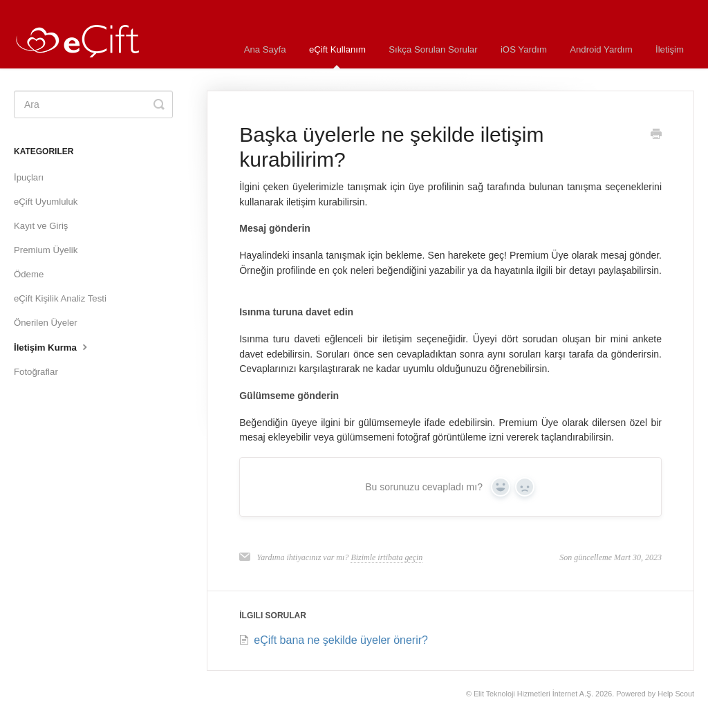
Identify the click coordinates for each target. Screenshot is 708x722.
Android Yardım (601, 49)
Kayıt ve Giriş (41, 226)
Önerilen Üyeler (45, 322)
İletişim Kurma (52, 346)
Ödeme (29, 274)
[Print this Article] (656, 135)
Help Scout (676, 693)
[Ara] (93, 104)
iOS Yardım (524, 49)
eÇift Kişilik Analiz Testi (60, 298)
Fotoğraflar (36, 372)
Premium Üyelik (45, 250)
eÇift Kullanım (337, 56)
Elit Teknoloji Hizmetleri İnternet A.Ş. (533, 693)
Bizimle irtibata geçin (386, 557)
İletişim (669, 49)
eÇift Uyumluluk (45, 201)
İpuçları (29, 177)
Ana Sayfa (265, 49)
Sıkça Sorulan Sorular (433, 49)
